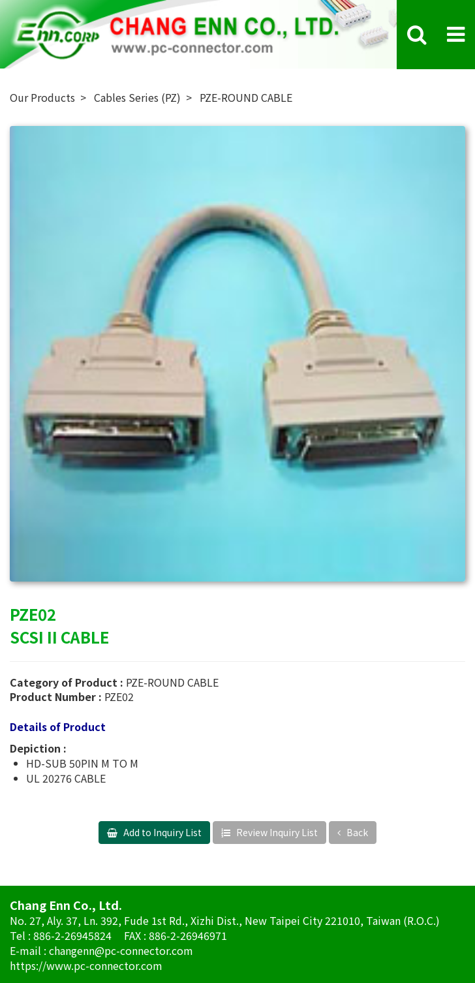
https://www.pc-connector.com (86, 965)
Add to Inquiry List (161, 832)
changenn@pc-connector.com (121, 950)
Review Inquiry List (276, 832)
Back (356, 832)
